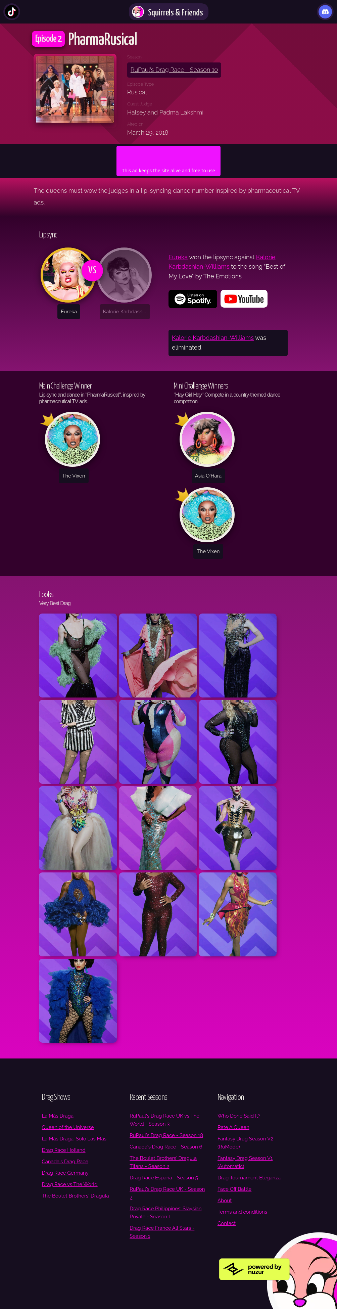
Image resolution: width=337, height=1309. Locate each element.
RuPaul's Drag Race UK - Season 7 (167, 1193)
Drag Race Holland (63, 1150)
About (225, 1201)
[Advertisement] (168, 155)
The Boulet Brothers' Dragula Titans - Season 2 (163, 1162)
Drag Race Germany (65, 1173)
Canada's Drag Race (65, 1162)
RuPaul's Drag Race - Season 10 (174, 69)
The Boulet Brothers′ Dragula (75, 1196)
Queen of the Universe (68, 1127)
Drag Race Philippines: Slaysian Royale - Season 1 (165, 1213)
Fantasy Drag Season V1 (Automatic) (245, 1162)
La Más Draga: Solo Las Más (74, 1139)
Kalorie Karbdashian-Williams (213, 337)
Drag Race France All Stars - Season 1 (162, 1232)
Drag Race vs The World (69, 1184)
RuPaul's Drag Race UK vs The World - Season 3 (164, 1120)
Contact (227, 1223)
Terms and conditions (242, 1212)
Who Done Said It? (239, 1116)
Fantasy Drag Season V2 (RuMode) (245, 1143)
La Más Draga (58, 1116)
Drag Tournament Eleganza (249, 1178)
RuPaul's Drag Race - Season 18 (166, 1135)
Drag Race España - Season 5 (164, 1178)
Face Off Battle (234, 1189)
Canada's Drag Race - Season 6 (166, 1147)
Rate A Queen (233, 1127)
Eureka (178, 257)
